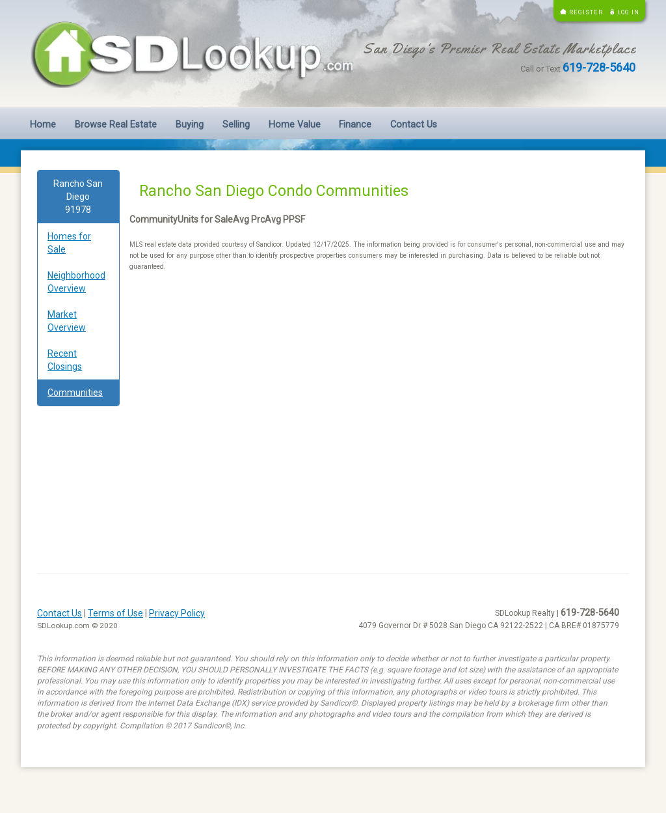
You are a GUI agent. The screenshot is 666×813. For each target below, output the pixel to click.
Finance (355, 124)
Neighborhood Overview (76, 282)
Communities (75, 392)
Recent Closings (64, 360)
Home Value (295, 124)
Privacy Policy (177, 613)
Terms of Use (115, 613)
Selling (236, 124)
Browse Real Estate (116, 124)
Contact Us (413, 124)
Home (43, 124)
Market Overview (66, 321)
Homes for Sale (69, 243)
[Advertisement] (378, 385)
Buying (190, 124)
